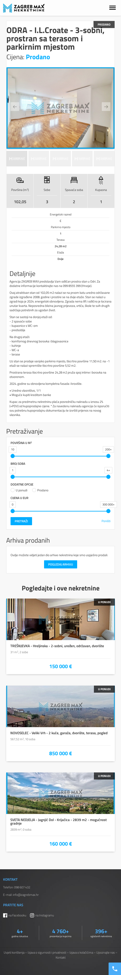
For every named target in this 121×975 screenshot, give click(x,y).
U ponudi (19, 490)
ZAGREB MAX (23, 8)
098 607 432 (22, 887)
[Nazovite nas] (115, 969)
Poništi (106, 521)
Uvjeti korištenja (14, 952)
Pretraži (21, 521)
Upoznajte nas (105, 952)
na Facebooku (17, 915)
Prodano (40, 490)
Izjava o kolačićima (81, 952)
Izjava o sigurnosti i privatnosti (47, 952)
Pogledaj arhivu (60, 564)
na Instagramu (44, 915)
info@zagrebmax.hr (26, 894)
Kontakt (61, 957)
